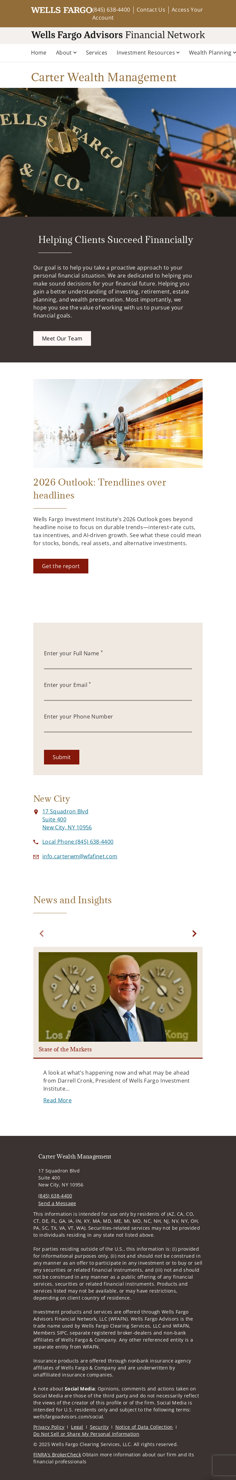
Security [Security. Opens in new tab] (99, 1427)
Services (97, 52)
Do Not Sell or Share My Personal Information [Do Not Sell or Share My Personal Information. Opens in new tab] (86, 1434)
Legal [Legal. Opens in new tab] (77, 1427)
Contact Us (151, 9)
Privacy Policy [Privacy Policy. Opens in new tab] (48, 1427)
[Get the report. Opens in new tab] (60, 566)
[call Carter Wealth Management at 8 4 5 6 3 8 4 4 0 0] (77, 841)
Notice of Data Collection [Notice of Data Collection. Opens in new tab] (144, 1427)
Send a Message (57, 1203)
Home (39, 52)
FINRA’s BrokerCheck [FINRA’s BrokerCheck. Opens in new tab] (57, 1454)
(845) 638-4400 (111, 9)
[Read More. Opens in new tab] (57, 1100)
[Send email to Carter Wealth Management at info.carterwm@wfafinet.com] (79, 856)
